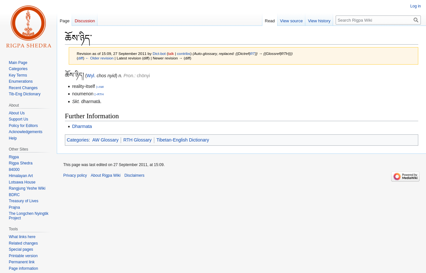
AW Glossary (105, 139)
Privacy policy (75, 175)
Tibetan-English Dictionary (183, 139)
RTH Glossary (137, 139)
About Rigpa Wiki (105, 175)
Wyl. (91, 75)
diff (80, 58)
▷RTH (99, 94)
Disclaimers (134, 175)
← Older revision (99, 58)
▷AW (100, 87)
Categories (78, 139)
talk (171, 53)
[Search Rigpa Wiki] (378, 20)
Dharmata (82, 126)
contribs (183, 53)
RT (252, 53)
